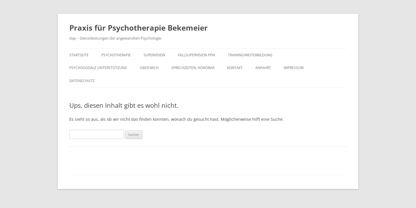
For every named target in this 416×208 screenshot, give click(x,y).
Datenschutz (81, 80)
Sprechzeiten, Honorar (192, 67)
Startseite (79, 55)
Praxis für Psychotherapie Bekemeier (138, 28)
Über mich (149, 67)
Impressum (294, 67)
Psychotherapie (116, 55)
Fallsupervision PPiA (196, 55)
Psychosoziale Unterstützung (98, 67)
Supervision (154, 55)
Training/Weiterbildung (250, 55)
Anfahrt (263, 67)
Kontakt (235, 67)
